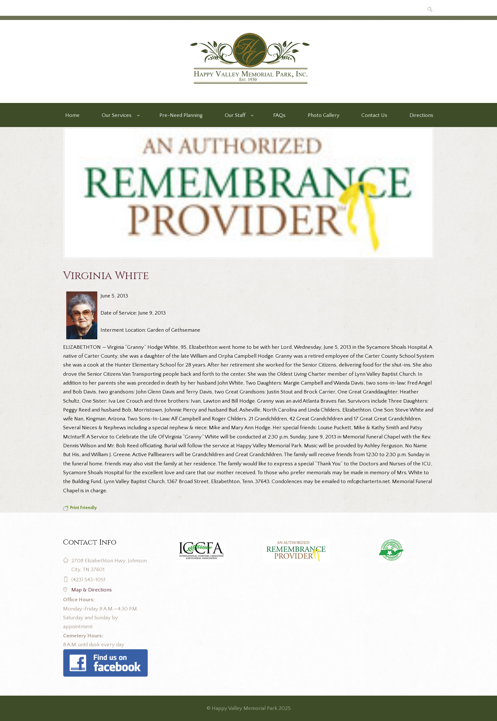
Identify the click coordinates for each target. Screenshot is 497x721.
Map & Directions (91, 590)
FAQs (279, 115)
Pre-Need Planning (181, 115)
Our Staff (235, 115)
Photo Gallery (323, 115)
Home (72, 115)
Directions (421, 115)
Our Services (117, 115)
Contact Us (374, 115)
